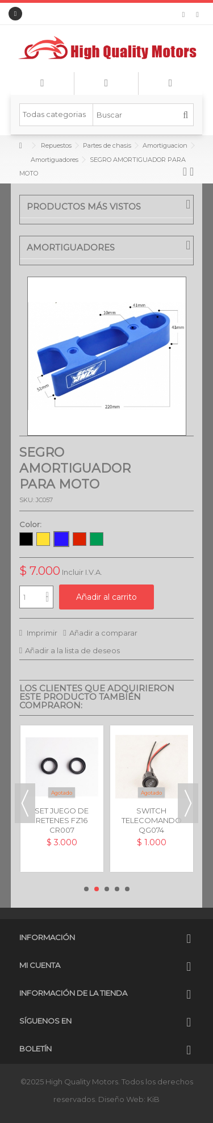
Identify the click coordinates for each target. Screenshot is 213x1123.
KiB (153, 1099)
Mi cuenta (39, 965)
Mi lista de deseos (183, 15)
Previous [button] (25, 803)
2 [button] (96, 889)
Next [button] (188, 803)
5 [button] (127, 889)
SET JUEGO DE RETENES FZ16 (62, 815)
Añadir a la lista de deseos (72, 650)
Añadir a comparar (103, 632)
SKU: (26, 500)
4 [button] (117, 889)
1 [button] (86, 889)
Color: (31, 524)
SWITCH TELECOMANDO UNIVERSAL (152, 820)
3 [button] (107, 889)
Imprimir (41, 632)
